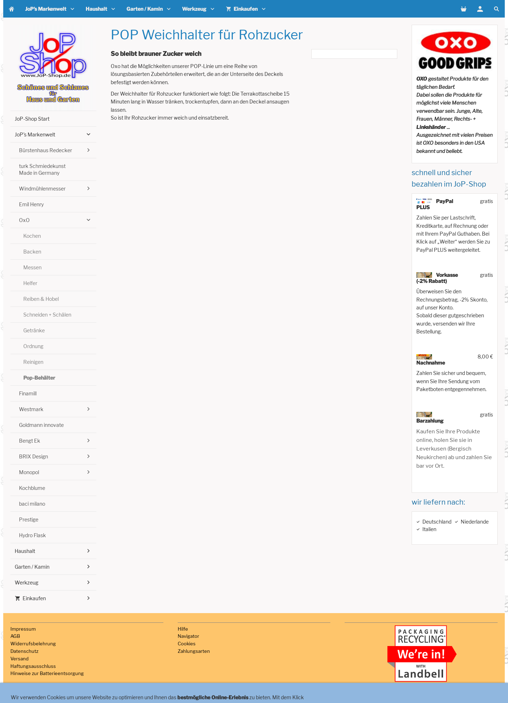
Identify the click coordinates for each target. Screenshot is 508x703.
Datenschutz (24, 651)
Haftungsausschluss (33, 666)
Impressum (23, 629)
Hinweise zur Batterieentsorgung (47, 673)
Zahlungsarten (194, 651)
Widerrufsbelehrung (33, 643)
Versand (19, 658)
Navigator (188, 636)
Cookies (187, 643)
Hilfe (183, 629)
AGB (15, 636)
